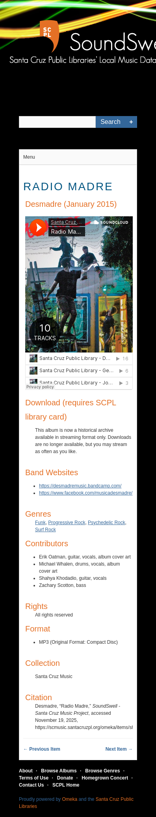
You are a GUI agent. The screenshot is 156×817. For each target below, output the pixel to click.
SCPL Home (65, 785)
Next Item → (119, 749)
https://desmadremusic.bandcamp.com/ (80, 486)
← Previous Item (41, 749)
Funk (40, 522)
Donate (65, 778)
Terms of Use (33, 778)
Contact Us (31, 785)
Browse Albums (58, 771)
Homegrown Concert (105, 778)
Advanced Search (131, 122)
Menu (29, 157)
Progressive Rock (66, 522)
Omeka (69, 799)
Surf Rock (45, 529)
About (26, 771)
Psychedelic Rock (106, 522)
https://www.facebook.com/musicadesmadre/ (85, 493)
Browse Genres (102, 771)
